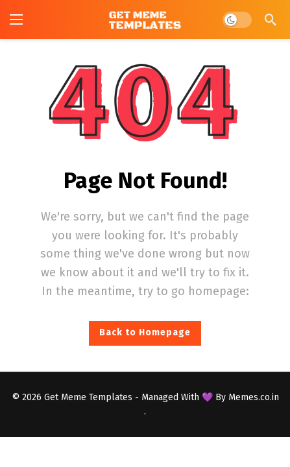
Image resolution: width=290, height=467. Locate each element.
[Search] (270, 19)
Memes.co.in (253, 397)
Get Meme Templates (88, 397)
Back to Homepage (145, 332)
